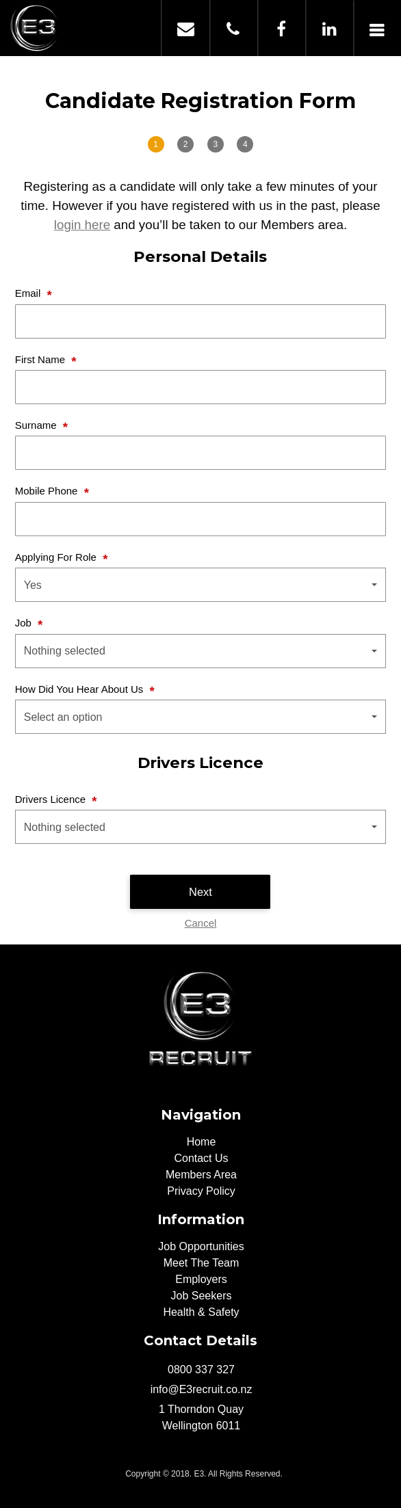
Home (201, 1142)
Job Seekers (201, 1295)
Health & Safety (201, 1312)
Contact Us (201, 1158)
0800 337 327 (233, 28)
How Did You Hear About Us (80, 689)
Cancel (201, 923)
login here (82, 224)
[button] (201, 585)
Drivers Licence (52, 799)
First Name (41, 359)
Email (29, 293)
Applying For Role (57, 557)
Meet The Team (202, 1263)
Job (24, 623)
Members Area (201, 1174)
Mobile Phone (48, 491)
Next (200, 892)
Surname (37, 425)
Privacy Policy (201, 1191)
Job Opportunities (201, 1246)
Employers (201, 1279)
